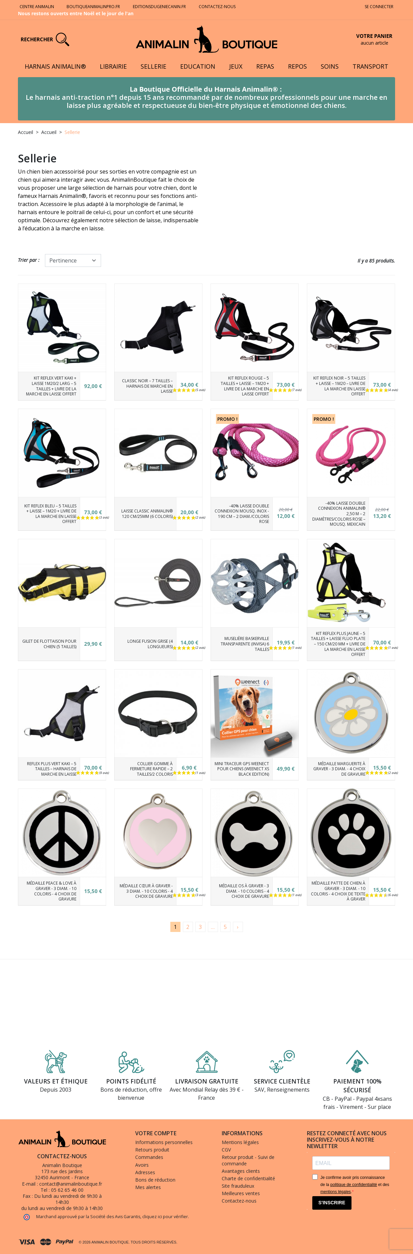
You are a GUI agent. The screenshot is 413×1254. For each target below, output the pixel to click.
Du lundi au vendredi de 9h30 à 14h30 (68, 1199)
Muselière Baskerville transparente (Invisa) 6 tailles (245, 644)
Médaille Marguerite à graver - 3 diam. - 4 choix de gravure (339, 769)
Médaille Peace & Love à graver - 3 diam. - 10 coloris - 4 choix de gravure (51, 891)
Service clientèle (282, 1081)
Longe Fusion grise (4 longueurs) (150, 643)
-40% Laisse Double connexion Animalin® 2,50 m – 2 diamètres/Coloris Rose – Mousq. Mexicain (338, 513)
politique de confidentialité (353, 1184)
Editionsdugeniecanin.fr (159, 6)
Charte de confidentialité (248, 1178)
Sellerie (153, 66)
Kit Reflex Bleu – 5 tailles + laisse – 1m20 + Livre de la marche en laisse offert (50, 514)
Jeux (235, 66)
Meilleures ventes (241, 1193)
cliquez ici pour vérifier (165, 1216)
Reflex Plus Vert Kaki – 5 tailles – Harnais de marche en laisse (51, 769)
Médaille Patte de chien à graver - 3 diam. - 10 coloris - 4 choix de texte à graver (338, 891)
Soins (330, 66)
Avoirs (142, 1165)
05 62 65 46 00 (67, 1190)
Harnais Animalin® (55, 66)
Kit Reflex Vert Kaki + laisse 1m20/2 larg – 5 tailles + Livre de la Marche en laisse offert (51, 386)
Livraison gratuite (206, 1081)
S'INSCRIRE (331, 1202)
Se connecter (379, 6)
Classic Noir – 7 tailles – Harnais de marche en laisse (147, 386)
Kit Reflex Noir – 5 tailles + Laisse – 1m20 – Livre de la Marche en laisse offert (339, 386)
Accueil (25, 132)
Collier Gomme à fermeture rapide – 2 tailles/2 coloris (151, 769)
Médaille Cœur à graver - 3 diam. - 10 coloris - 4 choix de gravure (146, 891)
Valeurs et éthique (56, 1081)
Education (197, 66)
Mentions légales (240, 1142)
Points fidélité (131, 1081)
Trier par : (29, 260)
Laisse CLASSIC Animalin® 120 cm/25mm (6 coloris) (147, 513)
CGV (226, 1149)
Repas (265, 66)
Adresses (145, 1172)
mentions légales (335, 1191)
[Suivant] (238, 927)
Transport (370, 66)
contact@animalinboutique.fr (70, 1184)
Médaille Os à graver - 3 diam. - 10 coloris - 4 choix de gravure (244, 891)
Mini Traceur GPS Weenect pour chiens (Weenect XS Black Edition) (242, 769)
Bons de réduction (155, 1180)
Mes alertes (148, 1187)
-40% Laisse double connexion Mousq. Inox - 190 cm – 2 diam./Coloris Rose (242, 514)
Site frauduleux (238, 1186)
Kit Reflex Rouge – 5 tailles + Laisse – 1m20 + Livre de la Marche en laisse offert (245, 386)
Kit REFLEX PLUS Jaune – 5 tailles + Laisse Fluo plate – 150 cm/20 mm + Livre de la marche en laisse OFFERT (338, 644)
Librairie (113, 66)
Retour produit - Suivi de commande (248, 1160)
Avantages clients (241, 1171)
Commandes (149, 1157)
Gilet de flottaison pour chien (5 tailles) (49, 643)
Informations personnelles (164, 1142)
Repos (297, 66)
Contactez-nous (218, 6)
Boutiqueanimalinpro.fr (93, 6)
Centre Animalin (37, 6)
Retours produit (152, 1149)
